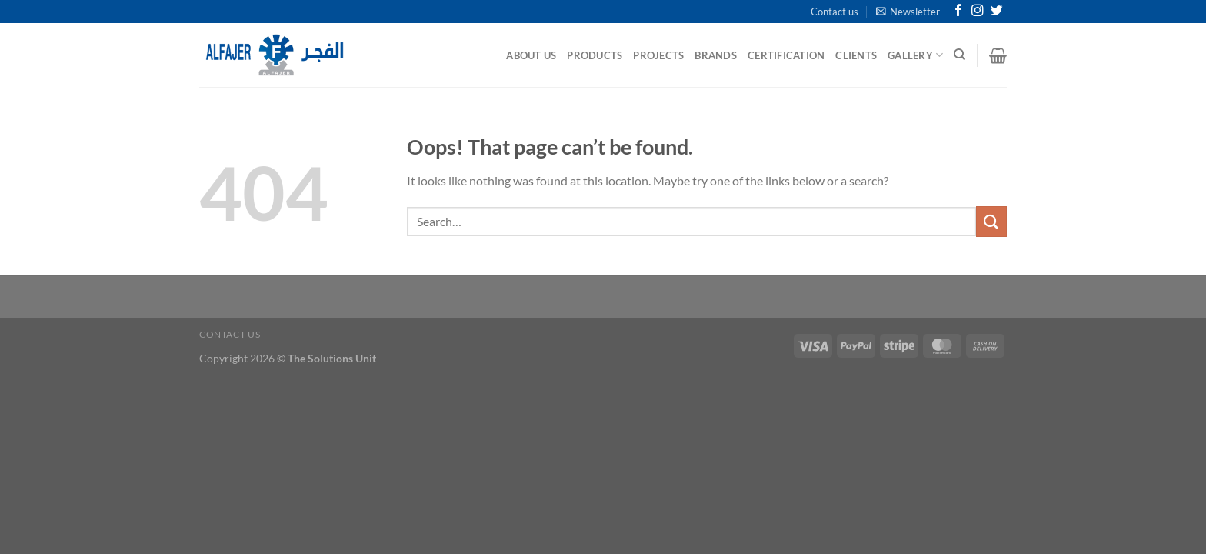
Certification (786, 55)
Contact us (834, 11)
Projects (658, 55)
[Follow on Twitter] (997, 11)
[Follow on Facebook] (958, 11)
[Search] (959, 54)
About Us (531, 55)
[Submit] (991, 221)
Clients (856, 55)
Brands (716, 55)
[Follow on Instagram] (977, 11)
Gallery (915, 55)
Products (594, 55)
